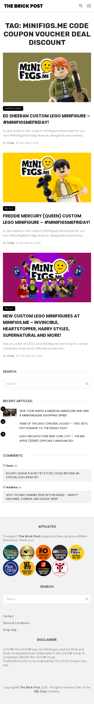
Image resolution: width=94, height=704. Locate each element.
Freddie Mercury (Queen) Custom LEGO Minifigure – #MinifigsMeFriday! (46, 219)
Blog (9, 208)
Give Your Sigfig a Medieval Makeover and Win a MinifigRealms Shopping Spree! (54, 413)
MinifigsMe (13, 108)
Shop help (10, 630)
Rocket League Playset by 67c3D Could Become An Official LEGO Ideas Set (42, 475)
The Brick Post (30, 687)
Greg (10, 143)
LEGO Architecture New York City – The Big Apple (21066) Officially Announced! (52, 438)
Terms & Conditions (16, 623)
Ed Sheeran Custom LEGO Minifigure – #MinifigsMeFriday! (46, 119)
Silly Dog (40, 691)
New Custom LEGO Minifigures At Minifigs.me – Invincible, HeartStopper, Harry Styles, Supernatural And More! (41, 325)
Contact (8, 616)
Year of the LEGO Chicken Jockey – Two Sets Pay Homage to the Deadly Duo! (54, 425)
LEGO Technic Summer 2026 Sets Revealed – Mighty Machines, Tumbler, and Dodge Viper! (42, 497)
